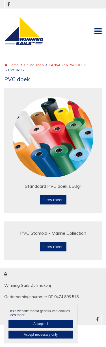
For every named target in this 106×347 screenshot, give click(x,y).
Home (14, 65)
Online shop (34, 65)
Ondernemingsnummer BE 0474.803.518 (41, 296)
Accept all (40, 324)
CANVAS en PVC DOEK (67, 65)
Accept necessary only (41, 335)
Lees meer (53, 199)
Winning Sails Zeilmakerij (27, 285)
